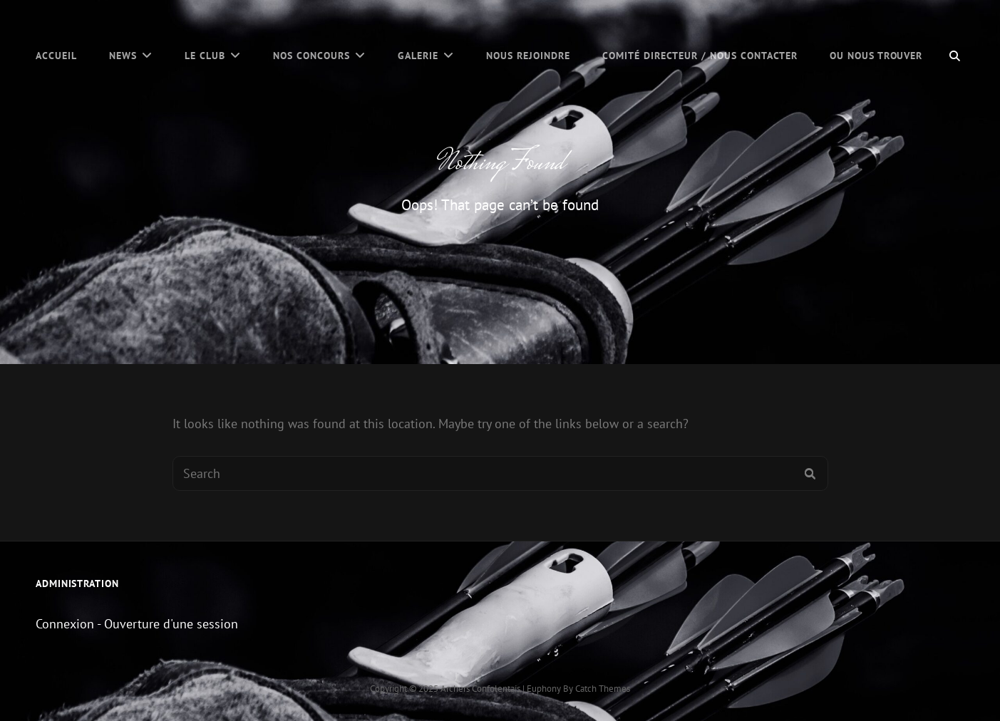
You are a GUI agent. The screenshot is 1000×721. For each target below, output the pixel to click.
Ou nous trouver (876, 55)
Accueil (56, 55)
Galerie (418, 55)
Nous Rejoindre (528, 55)
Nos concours (311, 55)
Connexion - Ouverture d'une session (137, 624)
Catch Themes (602, 689)
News (123, 55)
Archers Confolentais (480, 689)
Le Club (205, 55)
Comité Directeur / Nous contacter (700, 55)
